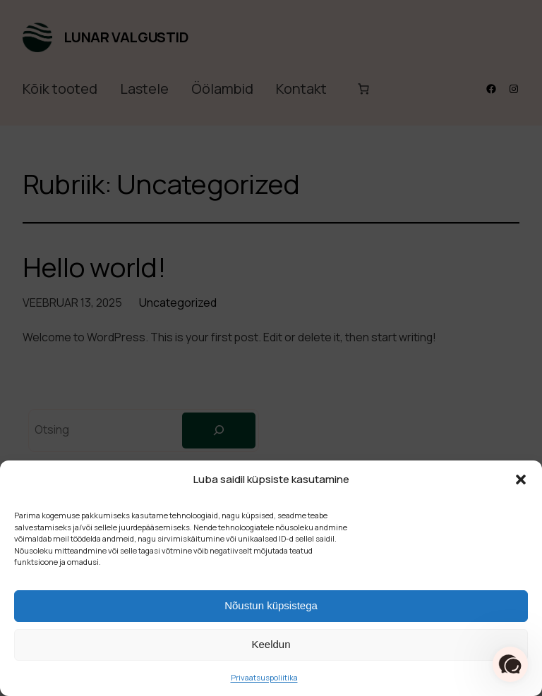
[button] (521, 479)
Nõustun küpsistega (271, 605)
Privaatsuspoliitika (264, 677)
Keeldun (270, 644)
